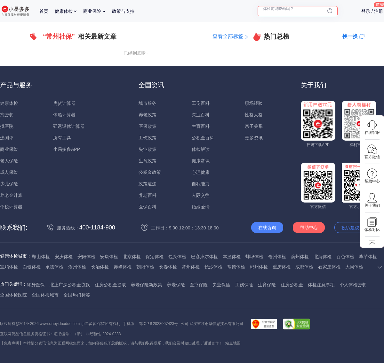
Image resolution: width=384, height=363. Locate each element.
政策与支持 (123, 11)
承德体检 (54, 266)
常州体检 (191, 266)
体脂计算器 (64, 114)
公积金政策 (150, 172)
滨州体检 (300, 256)
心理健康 (201, 172)
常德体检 (236, 266)
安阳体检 (86, 256)
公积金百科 (203, 137)
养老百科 (147, 195)
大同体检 (354, 266)
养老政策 (147, 114)
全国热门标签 (76, 294)
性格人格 (254, 114)
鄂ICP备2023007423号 (158, 323)
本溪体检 (232, 256)
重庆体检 (282, 266)
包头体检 (177, 256)
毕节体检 (368, 256)
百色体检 (345, 256)
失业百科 (201, 114)
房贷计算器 (64, 103)
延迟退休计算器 (68, 126)
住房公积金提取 (110, 284)
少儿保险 (9, 183)
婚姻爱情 (201, 206)
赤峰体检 (123, 266)
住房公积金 (292, 284)
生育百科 (201, 126)
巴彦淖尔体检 (204, 256)
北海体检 (323, 256)
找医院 (6, 126)
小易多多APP (66, 149)
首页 (43, 11)
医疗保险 (199, 284)
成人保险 (9, 172)
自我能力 (201, 183)
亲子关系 (254, 126)
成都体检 (304, 266)
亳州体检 (277, 256)
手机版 (128, 323)
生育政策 (147, 160)
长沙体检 (213, 266)
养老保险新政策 (146, 284)
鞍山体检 (41, 256)
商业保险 (92, 11)
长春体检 (168, 266)
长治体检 (100, 266)
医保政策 (147, 126)
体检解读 (201, 149)
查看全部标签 (227, 36)
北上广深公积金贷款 (70, 284)
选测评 (6, 137)
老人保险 (9, 160)
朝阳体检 (145, 266)
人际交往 (201, 195)
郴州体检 (259, 266)
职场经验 (254, 103)
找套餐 (6, 114)
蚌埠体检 (254, 256)
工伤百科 (201, 103)
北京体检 (132, 256)
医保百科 (147, 206)
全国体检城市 (45, 294)
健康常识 (201, 160)
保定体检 (155, 256)
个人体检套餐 (353, 284)
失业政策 (147, 149)
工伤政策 (147, 137)
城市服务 (147, 103)
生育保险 (267, 284)
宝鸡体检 (9, 266)
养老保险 (176, 284)
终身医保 (36, 284)
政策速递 (147, 183)
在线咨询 (267, 227)
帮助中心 (309, 227)
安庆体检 (64, 256)
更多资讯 (254, 137)
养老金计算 (11, 195)
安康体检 (109, 256)
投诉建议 (350, 227)
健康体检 (64, 11)
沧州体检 (77, 266)
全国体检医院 (13, 294)
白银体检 (32, 266)
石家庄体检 (329, 266)
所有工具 (62, 137)
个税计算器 (11, 206)
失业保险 (221, 284)
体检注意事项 (321, 284)
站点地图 (233, 343)
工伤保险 (244, 284)
